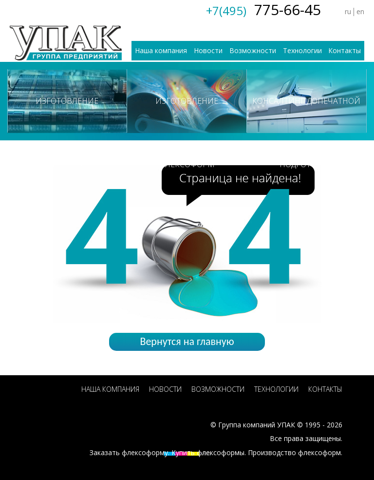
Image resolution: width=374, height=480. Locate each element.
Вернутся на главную (187, 341)
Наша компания (161, 50)
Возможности (252, 50)
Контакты (344, 50)
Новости (208, 50)
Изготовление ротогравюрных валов (67, 114)
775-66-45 (263, 9)
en (360, 11)
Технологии (302, 50)
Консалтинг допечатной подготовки (306, 114)
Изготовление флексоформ (186, 114)
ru (348, 11)
